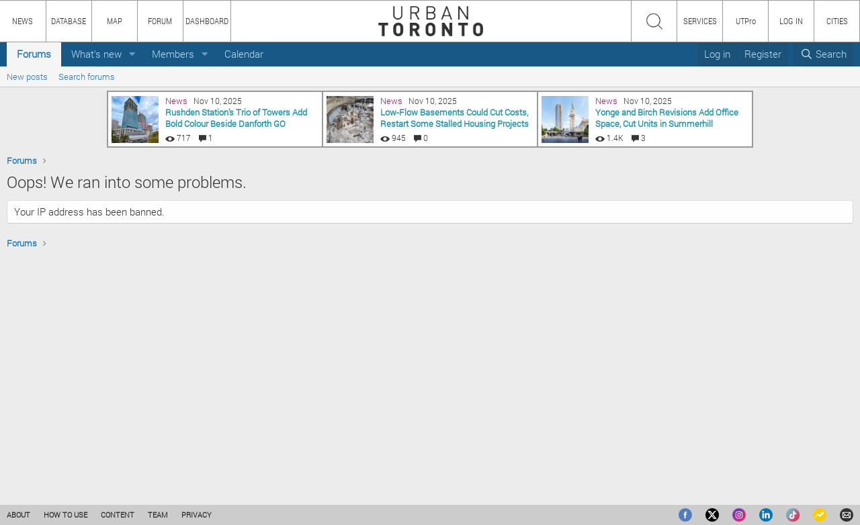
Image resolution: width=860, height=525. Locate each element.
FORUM (160, 21)
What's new (96, 53)
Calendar (243, 53)
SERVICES (700, 21)
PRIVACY (196, 515)
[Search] (823, 54)
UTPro (746, 21)
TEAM (158, 515)
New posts (27, 76)
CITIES (837, 21)
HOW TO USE (65, 515)
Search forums (86, 76)
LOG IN (791, 21)
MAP (114, 21)
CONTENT (117, 515)
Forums (34, 53)
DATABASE (68, 21)
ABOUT (18, 515)
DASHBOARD (206, 21)
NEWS (22, 21)
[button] (132, 54)
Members (173, 53)
